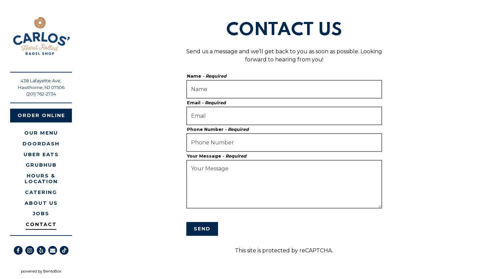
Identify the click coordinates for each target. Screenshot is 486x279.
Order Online (41, 115)
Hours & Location (41, 179)
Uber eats (42, 154)
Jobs (41, 214)
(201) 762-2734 (41, 93)
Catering (41, 192)
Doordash (42, 143)
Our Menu (41, 133)
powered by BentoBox (51, 271)
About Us (41, 203)
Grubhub (42, 165)
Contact (41, 224)
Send (202, 229)
